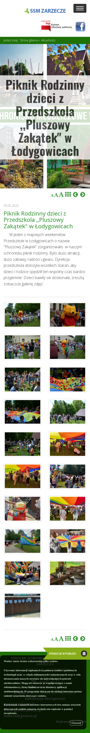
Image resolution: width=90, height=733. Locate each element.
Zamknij (76, 722)
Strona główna (29, 40)
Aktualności (48, 40)
